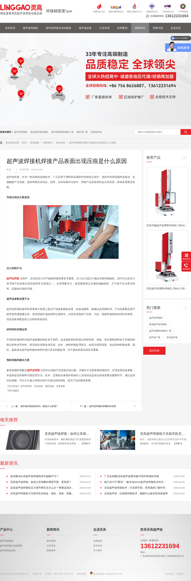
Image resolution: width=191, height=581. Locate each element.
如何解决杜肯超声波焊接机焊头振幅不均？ (34, 476)
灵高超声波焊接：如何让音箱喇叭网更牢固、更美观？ (68, 433)
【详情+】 (86, 443)
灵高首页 (10, 28)
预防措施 (50, 386)
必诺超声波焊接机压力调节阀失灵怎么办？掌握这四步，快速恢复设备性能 (42, 487)
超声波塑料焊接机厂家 (62, 132)
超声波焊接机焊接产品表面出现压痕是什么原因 (92, 142)
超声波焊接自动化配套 (58, 28)
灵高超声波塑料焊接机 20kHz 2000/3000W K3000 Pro (167, 288)
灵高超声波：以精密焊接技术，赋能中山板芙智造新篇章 (136, 493)
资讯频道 (35, 142)
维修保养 (51, 550)
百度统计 (180, 574)
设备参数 (60, 386)
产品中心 (6, 529)
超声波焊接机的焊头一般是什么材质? (39, 406)
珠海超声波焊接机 (39, 132)
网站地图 (81, 574)
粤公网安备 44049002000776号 (106, 574)
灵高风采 (97, 541)
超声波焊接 (26, 386)
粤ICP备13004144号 (63, 574)
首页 (24, 142)
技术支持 (97, 546)
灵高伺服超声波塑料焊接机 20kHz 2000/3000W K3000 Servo (167, 225)
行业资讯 (51, 546)
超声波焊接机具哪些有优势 (102, 406)
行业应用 (104, 28)
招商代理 (158, 28)
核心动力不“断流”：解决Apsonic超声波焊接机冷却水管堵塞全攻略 (136, 482)
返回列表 (154, 350)
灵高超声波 (96, 132)
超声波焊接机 (30, 28)
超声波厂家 (82, 132)
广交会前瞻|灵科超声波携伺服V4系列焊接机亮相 (131, 476)
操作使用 (61, 142)
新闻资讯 (140, 28)
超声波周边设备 (8, 550)
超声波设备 (85, 28)
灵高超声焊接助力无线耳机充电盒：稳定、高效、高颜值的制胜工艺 (163, 433)
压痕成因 (38, 386)
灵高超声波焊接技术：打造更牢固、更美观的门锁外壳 (134, 487)
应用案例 (122, 28)
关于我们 (97, 550)
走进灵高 (176, 28)
